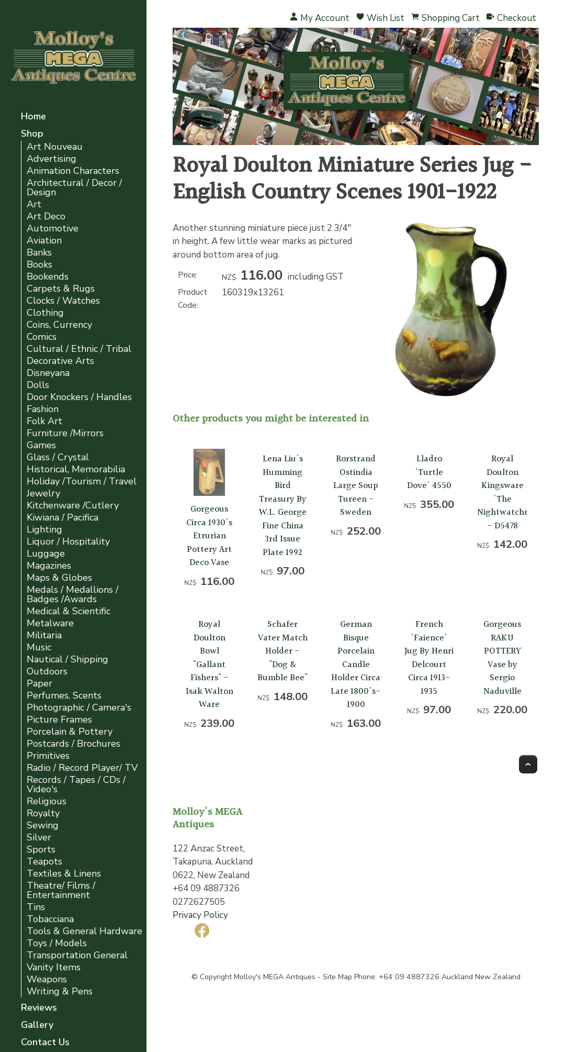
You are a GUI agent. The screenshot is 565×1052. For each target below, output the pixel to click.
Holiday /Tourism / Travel (82, 481)
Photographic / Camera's (79, 708)
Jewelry (43, 494)
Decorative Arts (60, 361)
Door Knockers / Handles (79, 397)
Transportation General (77, 955)
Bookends (48, 277)
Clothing (45, 313)
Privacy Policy (200, 915)
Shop (32, 134)
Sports (41, 850)
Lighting (44, 530)
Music (39, 647)
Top (528, 764)
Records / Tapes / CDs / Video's (76, 784)
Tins (36, 907)
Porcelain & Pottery (69, 732)
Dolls (38, 385)
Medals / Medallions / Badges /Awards (72, 594)
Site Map (337, 977)
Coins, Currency (59, 325)
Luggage (46, 554)
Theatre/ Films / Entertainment (61, 890)
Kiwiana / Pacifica (62, 518)
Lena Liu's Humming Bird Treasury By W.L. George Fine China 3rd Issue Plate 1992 (283, 506)
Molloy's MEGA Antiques (274, 977)
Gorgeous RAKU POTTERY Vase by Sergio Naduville (502, 658)
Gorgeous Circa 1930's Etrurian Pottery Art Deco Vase (209, 536)
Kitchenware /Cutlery (73, 506)
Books (39, 265)
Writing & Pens (60, 991)
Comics (41, 337)
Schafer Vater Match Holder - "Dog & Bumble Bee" (282, 651)
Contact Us (45, 1042)
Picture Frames (59, 720)
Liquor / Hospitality (68, 542)
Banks (39, 253)
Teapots (44, 862)
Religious (46, 801)
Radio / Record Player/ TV (82, 768)
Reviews (39, 1008)
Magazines (49, 566)
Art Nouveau (55, 147)
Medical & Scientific (68, 611)
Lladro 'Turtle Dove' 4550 (429, 472)
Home (33, 117)
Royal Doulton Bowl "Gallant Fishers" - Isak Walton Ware (209, 664)
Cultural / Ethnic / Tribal (79, 349)
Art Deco (46, 217)
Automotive (52, 229)
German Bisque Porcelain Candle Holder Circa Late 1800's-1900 (356, 664)
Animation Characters (73, 171)
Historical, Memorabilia (76, 469)
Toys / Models (57, 943)
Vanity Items (54, 967)
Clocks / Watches (63, 301)
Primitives (48, 756)
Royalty (43, 813)
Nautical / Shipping (67, 660)
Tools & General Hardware (84, 931)
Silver (39, 838)
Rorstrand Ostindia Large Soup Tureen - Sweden (355, 485)
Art (34, 204)
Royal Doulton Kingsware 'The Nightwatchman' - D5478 (511, 492)
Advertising (51, 159)
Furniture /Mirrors (65, 433)
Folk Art (44, 421)
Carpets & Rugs (61, 289)
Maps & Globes (59, 578)
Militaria (44, 635)
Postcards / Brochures (73, 744)
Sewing (43, 825)
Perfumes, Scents (64, 696)
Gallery (37, 1025)
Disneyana (48, 373)
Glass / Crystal (58, 457)
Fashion (43, 409)
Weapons (47, 979)
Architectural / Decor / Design (74, 187)
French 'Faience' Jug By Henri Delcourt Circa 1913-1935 (429, 658)
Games (41, 445)
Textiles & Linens (64, 874)
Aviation (44, 241)
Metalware (50, 623)
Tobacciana (50, 919)
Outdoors (47, 672)
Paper (39, 684)
